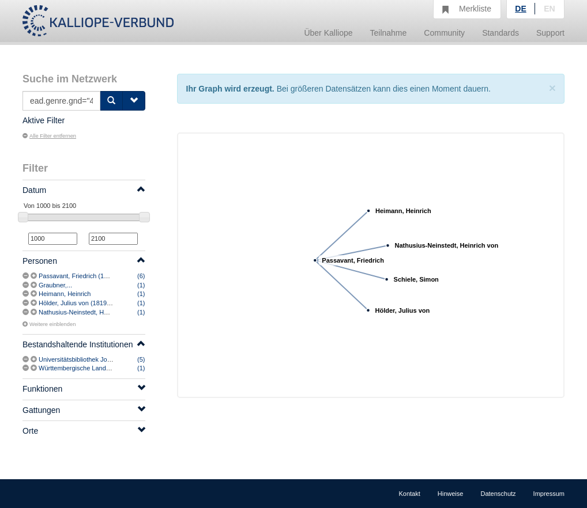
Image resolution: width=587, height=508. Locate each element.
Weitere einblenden (49, 324)
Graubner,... (55, 285)
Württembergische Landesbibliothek (89, 368)
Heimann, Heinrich (65, 293)
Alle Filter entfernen (49, 136)
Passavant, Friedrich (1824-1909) (86, 275)
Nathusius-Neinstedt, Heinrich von (86, 312)
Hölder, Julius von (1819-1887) (82, 303)
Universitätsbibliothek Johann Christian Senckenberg (113, 359)
